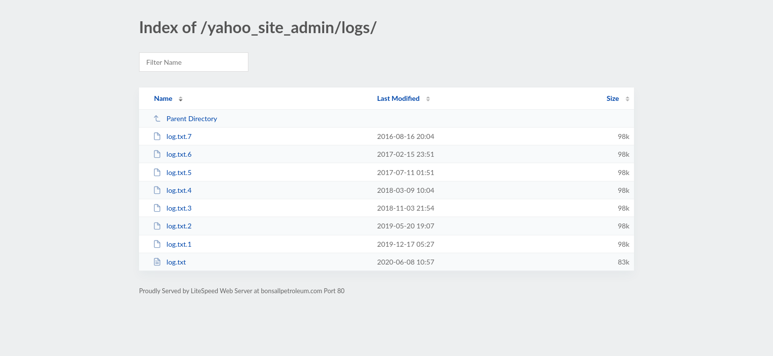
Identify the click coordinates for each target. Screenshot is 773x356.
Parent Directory (185, 118)
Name (163, 98)
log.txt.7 (172, 136)
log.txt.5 (172, 172)
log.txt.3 (172, 208)
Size (613, 98)
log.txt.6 (172, 154)
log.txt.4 (172, 190)
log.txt (169, 262)
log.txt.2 (172, 226)
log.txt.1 (172, 244)
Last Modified (398, 98)
